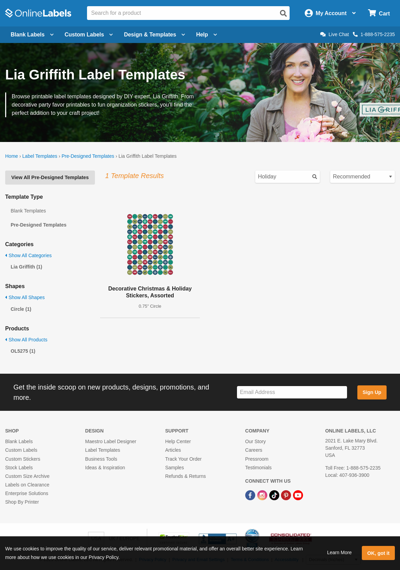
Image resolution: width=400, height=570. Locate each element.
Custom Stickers (22, 459)
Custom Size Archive (27, 476)
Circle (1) (21, 309)
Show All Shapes (25, 297)
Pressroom (257, 459)
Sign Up (372, 392)
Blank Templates (28, 210)
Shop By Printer (22, 502)
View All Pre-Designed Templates (50, 177)
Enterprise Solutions (26, 493)
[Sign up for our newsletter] (292, 392)
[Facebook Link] (251, 494)
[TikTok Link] (275, 494)
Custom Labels (21, 450)
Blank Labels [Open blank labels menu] (32, 34)
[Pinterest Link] (286, 494)
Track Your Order (183, 459)
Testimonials (258, 467)
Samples (174, 467)
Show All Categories (28, 255)
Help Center (178, 441)
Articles (173, 450)
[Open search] (283, 13)
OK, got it (378, 553)
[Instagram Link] (263, 494)
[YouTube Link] (298, 494)
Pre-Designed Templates (88, 156)
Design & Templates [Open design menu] (154, 34)
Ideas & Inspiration (105, 467)
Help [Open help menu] (206, 34)
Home (11, 156)
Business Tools (101, 459)
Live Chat (334, 34)
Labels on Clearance (27, 484)
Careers (253, 450)
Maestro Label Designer (111, 441)
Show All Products (26, 339)
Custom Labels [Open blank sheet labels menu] (89, 34)
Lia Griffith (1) (26, 267)
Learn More (339, 552)
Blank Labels (19, 441)
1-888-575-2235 (374, 34)
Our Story (255, 441)
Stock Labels (19, 467)
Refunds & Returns (185, 476)
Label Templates (39, 156)
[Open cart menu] (379, 13)
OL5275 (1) (23, 351)
